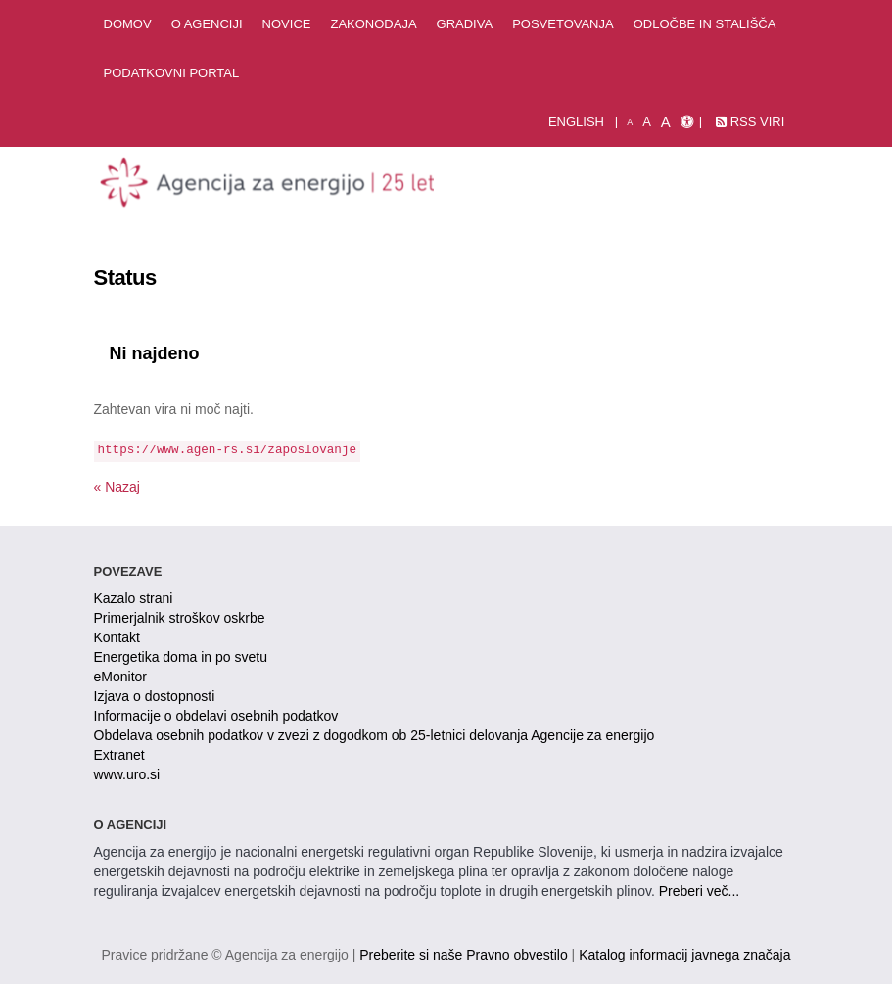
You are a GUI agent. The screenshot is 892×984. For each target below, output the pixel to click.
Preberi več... (699, 891)
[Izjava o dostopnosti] (687, 122)
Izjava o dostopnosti (154, 696)
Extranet (119, 755)
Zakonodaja (373, 24)
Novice (286, 24)
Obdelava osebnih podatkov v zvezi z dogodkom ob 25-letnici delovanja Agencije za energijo (374, 735)
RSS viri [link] (750, 122)
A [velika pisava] (666, 122)
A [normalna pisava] (646, 122)
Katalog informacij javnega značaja (684, 954)
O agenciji (207, 24)
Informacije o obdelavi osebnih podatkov (216, 716)
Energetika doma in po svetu (180, 657)
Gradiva (465, 24)
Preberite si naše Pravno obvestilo (463, 954)
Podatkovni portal (172, 73)
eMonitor (120, 676)
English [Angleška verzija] (576, 122)
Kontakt (117, 637)
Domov (128, 24)
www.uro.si (127, 774)
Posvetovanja (563, 24)
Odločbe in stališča (705, 24)
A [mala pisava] (630, 122)
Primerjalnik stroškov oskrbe (179, 618)
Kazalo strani (133, 598)
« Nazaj (117, 486)
